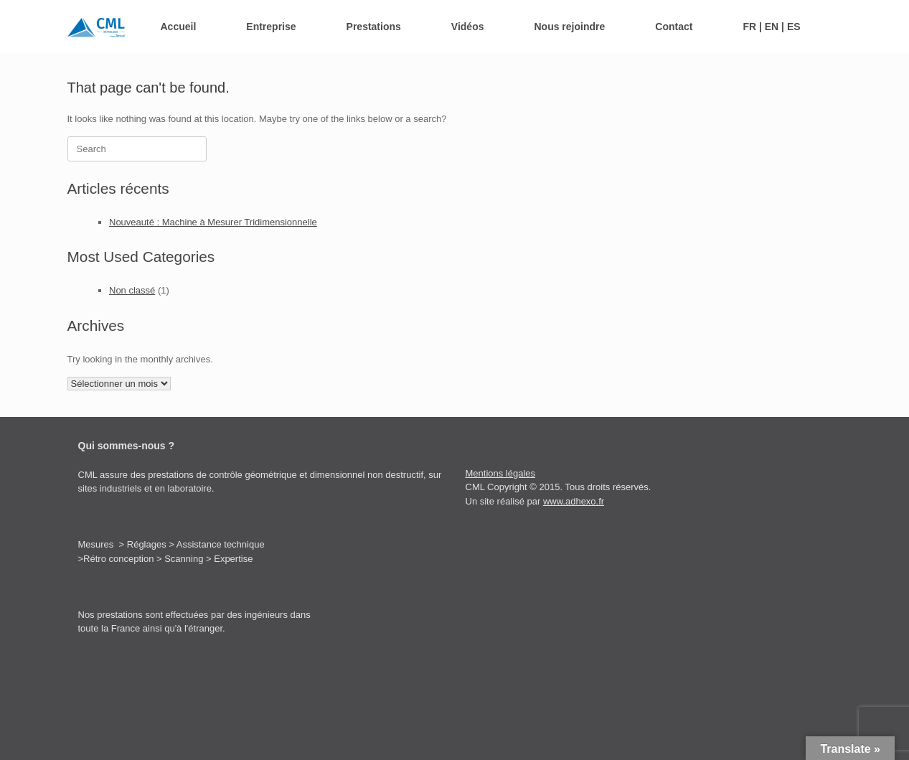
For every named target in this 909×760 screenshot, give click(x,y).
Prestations (374, 26)
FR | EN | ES (771, 26)
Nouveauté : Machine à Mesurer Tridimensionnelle (213, 222)
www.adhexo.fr (573, 501)
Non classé (132, 290)
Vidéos (467, 26)
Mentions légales (501, 473)
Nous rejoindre (569, 26)
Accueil (179, 26)
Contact (673, 26)
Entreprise (271, 26)
